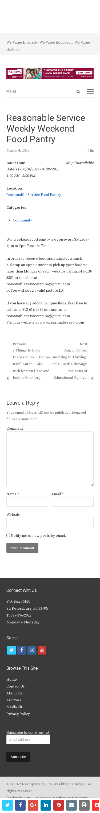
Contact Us (15, 686)
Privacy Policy (18, 714)
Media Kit (14, 707)
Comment (14, 428)
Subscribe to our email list (27, 732)
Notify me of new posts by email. (38, 535)
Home (11, 679)
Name (12, 494)
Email (57, 494)
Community (22, 220)
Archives (13, 700)
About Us (14, 693)
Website (13, 514)
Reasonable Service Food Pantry (33, 194)
